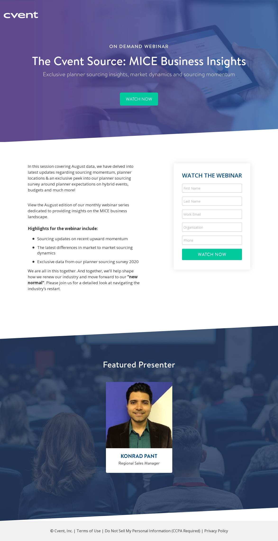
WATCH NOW (139, 99)
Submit (212, 254)
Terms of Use (89, 530)
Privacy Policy (216, 530)
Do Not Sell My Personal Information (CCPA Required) (152, 530)
